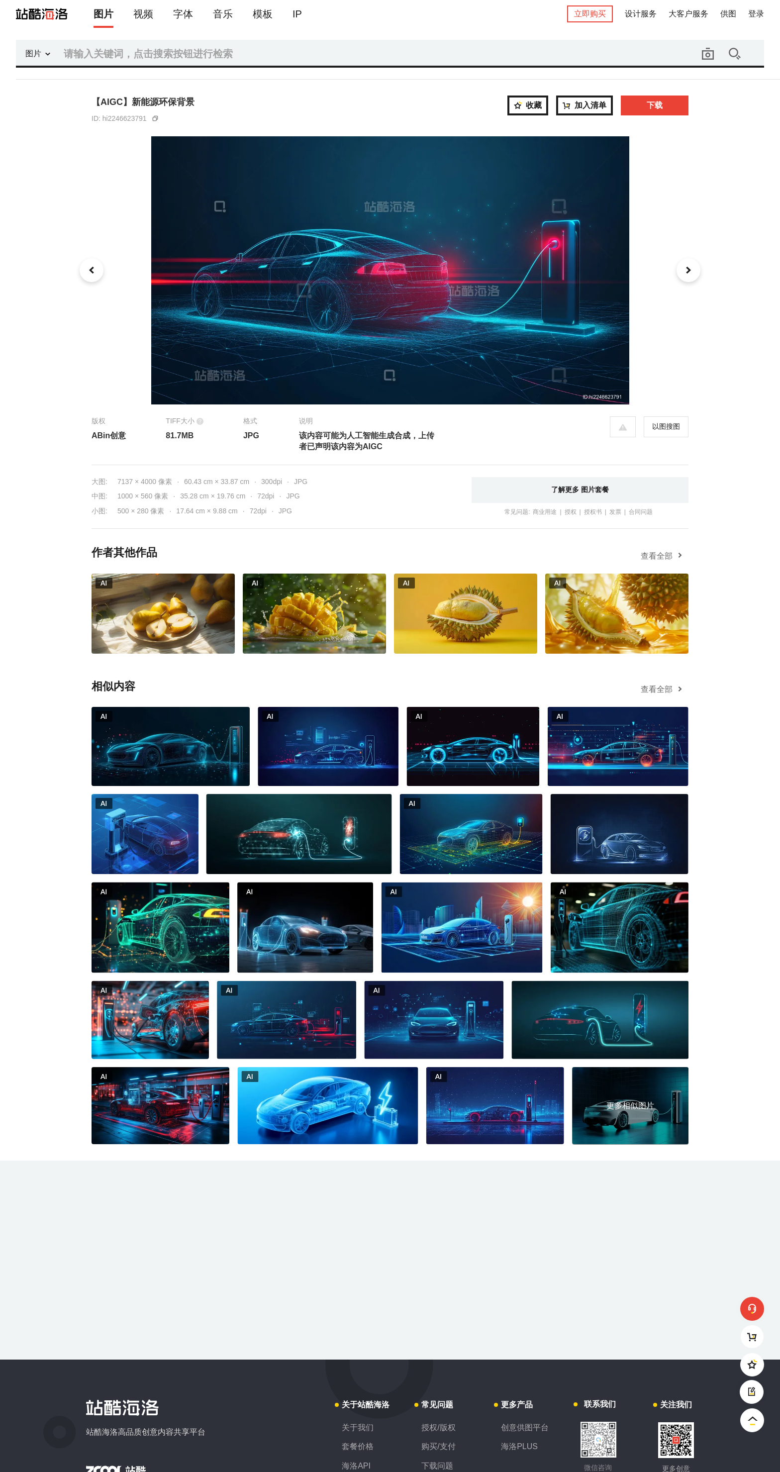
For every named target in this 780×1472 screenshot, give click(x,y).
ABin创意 (109, 435)
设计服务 (641, 13)
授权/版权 (438, 1427)
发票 (615, 511)
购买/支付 (438, 1446)
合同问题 (641, 511)
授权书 (593, 511)
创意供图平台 (525, 1427)
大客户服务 (688, 13)
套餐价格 (358, 1446)
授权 (571, 511)
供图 (728, 13)
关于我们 (358, 1427)
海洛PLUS (519, 1446)
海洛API (356, 1466)
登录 (756, 13)
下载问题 (437, 1466)
